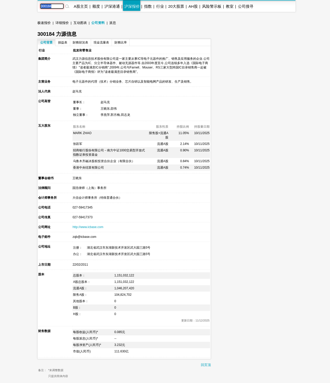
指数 (148, 6)
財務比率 (120, 42)
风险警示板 (211, 6)
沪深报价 (132, 6)
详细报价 (62, 23)
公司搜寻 (245, 6)
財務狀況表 (80, 42)
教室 (230, 6)
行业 (160, 6)
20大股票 (176, 6)
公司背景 (46, 42)
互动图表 (80, 23)
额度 (96, 6)
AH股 (193, 6)
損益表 (62, 42)
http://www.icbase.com (87, 227)
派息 (112, 23)
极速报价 (44, 23)
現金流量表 (101, 42)
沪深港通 (112, 6)
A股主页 (81, 6)
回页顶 (206, 365)
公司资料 (98, 23)
